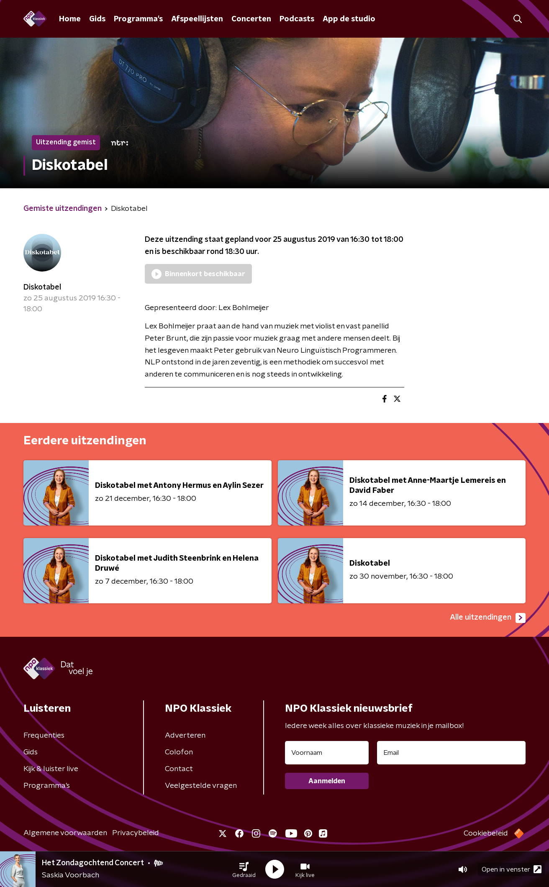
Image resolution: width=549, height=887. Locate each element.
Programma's (138, 19)
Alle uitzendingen (488, 618)
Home (70, 19)
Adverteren (185, 735)
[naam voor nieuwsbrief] (327, 752)
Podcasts (297, 19)
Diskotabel (42, 287)
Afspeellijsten (197, 19)
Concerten (251, 19)
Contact (179, 769)
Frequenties (43, 735)
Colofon (179, 752)
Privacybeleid (135, 833)
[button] (244, 869)
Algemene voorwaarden (65, 833)
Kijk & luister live (50, 769)
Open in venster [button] (511, 869)
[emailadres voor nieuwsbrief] (451, 752)
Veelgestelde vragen (201, 786)
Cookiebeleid (486, 833)
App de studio (349, 19)
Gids (97, 19)
